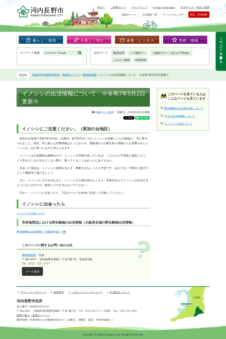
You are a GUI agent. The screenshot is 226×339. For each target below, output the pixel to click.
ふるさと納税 (121, 60)
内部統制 (140, 60)
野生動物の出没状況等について (183, 108)
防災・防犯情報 (198, 14)
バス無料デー (137, 53)
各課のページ (129, 14)
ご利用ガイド (118, 7)
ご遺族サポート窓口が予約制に (171, 53)
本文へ (101, 7)
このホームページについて (86, 292)
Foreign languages (164, 7)
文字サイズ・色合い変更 (194, 7)
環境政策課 (90, 75)
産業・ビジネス (140, 40)
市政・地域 (188, 40)
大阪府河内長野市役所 (46, 75)
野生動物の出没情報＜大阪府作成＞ (39, 232)
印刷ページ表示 (104, 112)
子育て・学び (92, 40)
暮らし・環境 (44, 40)
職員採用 (118, 53)
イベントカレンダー (174, 14)
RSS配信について (119, 292)
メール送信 (32, 271)
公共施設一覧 (149, 14)
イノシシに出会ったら (31, 213)
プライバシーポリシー (33, 292)
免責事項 (58, 292)
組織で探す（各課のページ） (34, 315)
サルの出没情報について (179, 116)
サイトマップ (139, 7)
